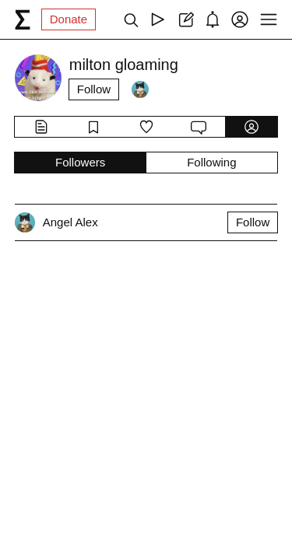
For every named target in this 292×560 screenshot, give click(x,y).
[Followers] (140, 89)
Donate (68, 19)
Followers (80, 162)
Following (211, 162)
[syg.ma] (22, 19)
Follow (94, 89)
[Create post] (185, 19)
